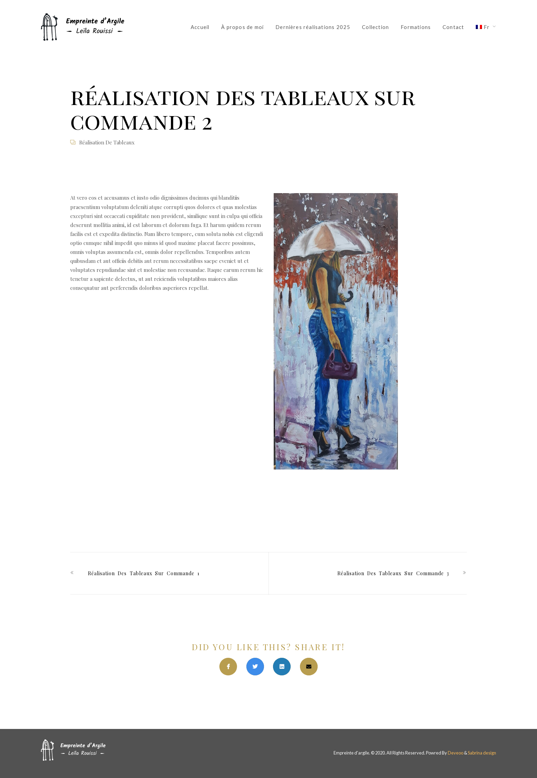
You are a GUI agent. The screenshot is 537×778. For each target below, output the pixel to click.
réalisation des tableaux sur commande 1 (144, 573)
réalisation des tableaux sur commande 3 (393, 573)
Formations (416, 27)
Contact (453, 27)
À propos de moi (242, 27)
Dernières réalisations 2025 (312, 27)
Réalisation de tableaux (107, 142)
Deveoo (455, 753)
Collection (375, 27)
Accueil (200, 27)
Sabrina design (482, 753)
